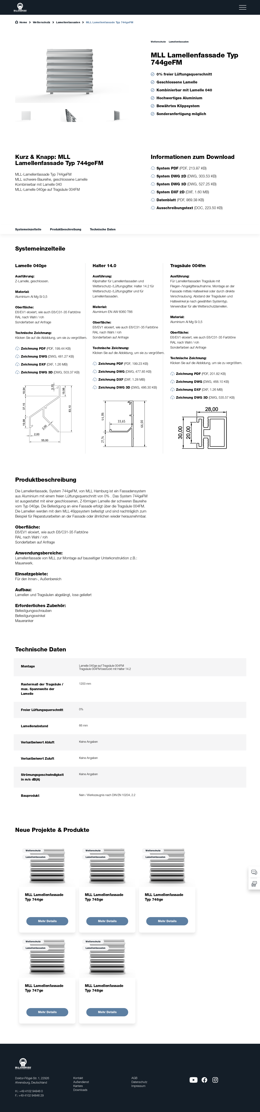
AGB (134, 1078)
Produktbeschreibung (65, 229)
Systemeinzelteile (28, 229)
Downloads (80, 1089)
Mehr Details (47, 921)
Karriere (78, 1086)
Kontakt (78, 1078)
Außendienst (81, 1082)
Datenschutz (139, 1082)
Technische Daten (103, 229)
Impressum (138, 1086)
